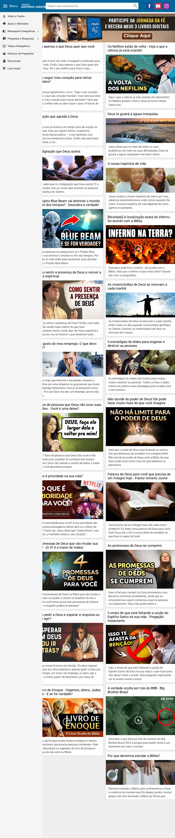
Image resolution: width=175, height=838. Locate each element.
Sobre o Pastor (14, 16)
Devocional (11, 61)
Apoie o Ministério (16, 23)
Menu (13, 6)
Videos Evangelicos (16, 46)
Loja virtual (11, 68)
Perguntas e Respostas (22, 39)
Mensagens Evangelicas (22, 31)
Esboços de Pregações (18, 53)
